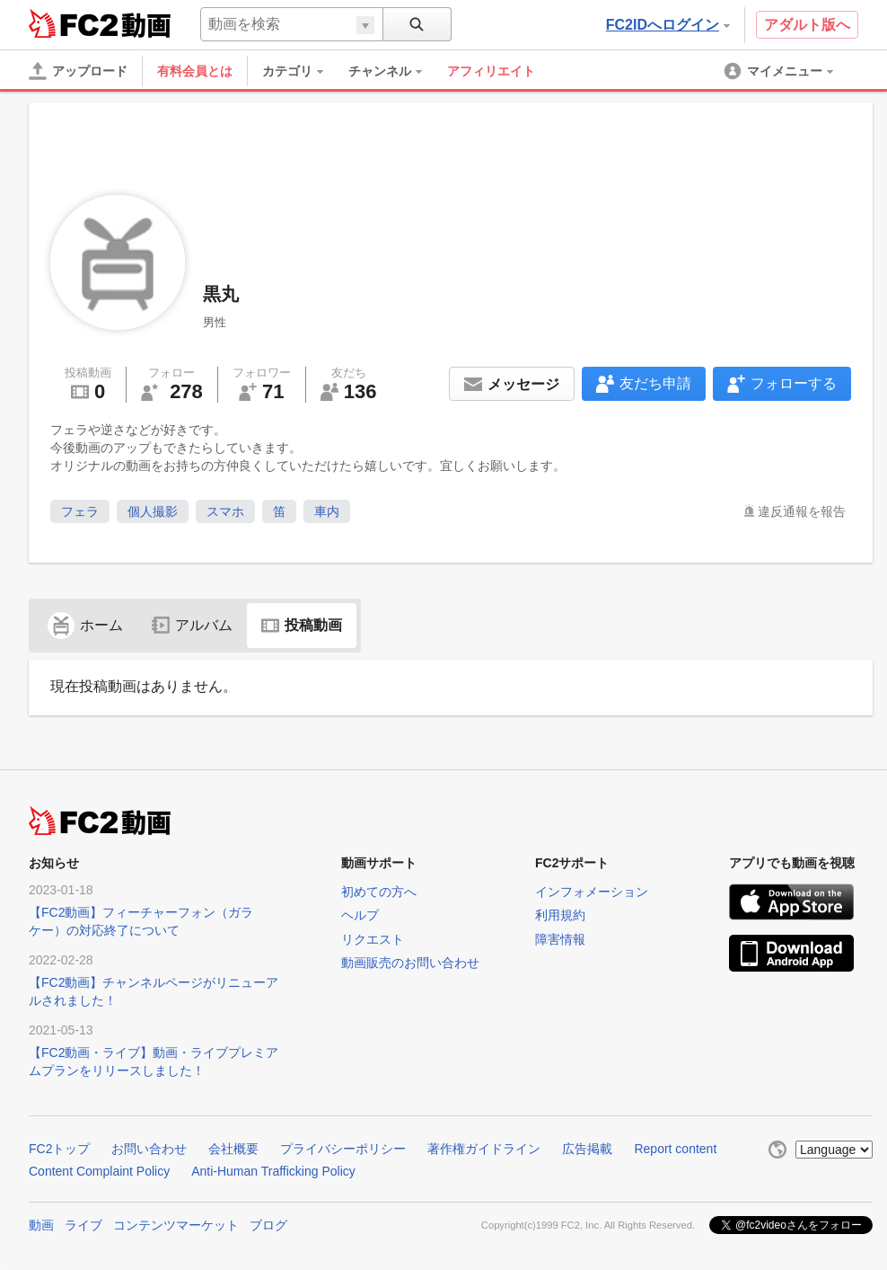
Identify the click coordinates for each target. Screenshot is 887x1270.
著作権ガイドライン (483, 1148)
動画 (41, 1225)
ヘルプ (360, 915)
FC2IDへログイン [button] (668, 24)
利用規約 (560, 915)
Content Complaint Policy (99, 1171)
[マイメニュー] (780, 71)
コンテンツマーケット (176, 1225)
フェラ (80, 511)
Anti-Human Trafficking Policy (273, 1171)
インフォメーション (591, 891)
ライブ (83, 1225)
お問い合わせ (149, 1148)
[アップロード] (78, 71)
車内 (326, 511)
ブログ (268, 1225)
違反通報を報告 (802, 511)
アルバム (192, 625)
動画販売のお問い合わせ (410, 962)
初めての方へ (379, 891)
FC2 (73, 23)
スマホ (225, 511)
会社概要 (233, 1148)
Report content (675, 1148)
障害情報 (560, 939)
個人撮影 (152, 511)
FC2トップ (59, 1148)
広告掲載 (587, 1148)
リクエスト (372, 939)
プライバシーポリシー (343, 1148)
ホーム (85, 625)
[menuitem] (301, 71)
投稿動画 (301, 625)
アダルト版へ (807, 24)
